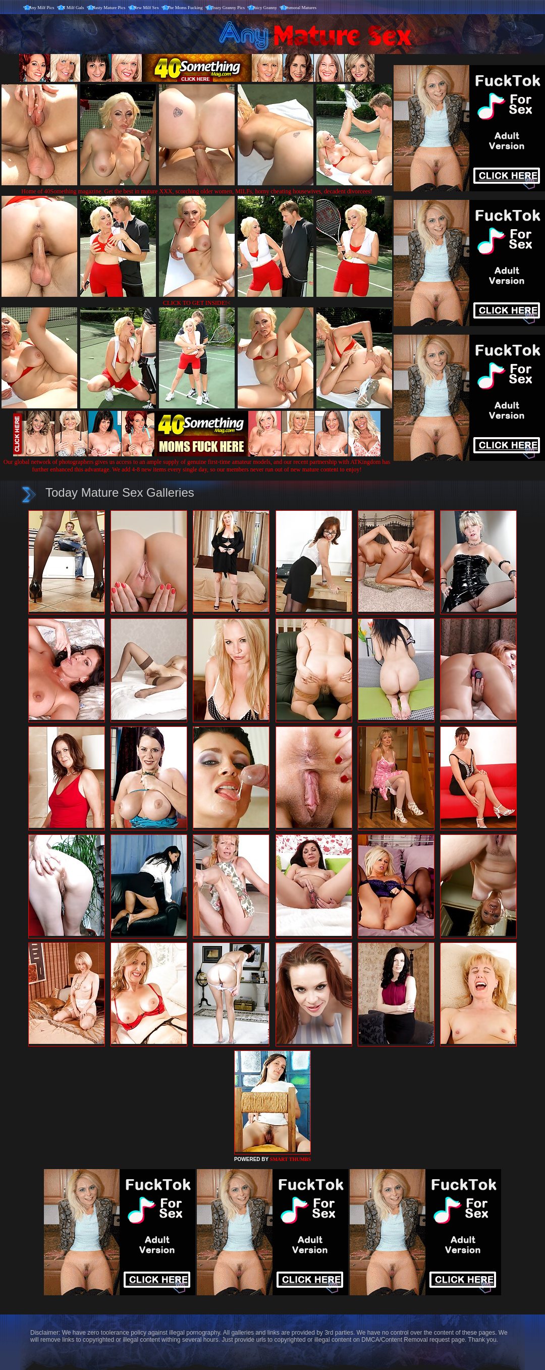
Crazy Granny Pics (227, 7)
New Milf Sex (146, 7)
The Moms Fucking (185, 7)
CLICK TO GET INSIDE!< (197, 302)
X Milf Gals (73, 7)
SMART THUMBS (290, 1159)
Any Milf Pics (41, 7)
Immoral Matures (300, 7)
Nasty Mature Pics (109, 7)
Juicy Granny (265, 7)
